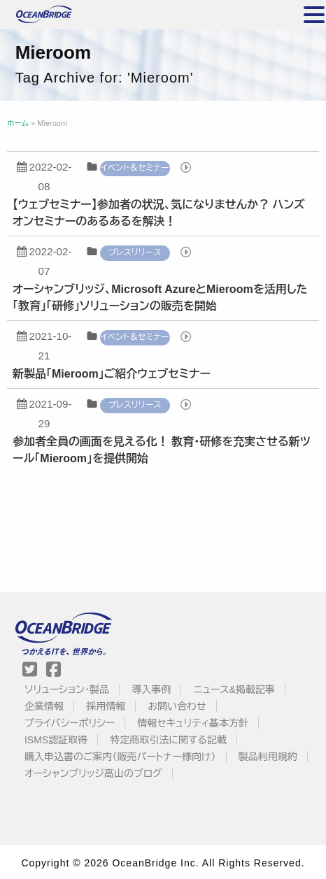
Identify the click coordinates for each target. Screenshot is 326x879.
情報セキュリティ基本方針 (192, 723)
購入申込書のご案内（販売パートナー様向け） (120, 756)
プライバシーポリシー (69, 723)
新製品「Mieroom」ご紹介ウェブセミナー (112, 374)
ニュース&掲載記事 (233, 689)
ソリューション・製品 (66, 689)
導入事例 (151, 689)
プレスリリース (135, 252)
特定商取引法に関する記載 (168, 739)
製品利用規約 (268, 756)
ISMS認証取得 (55, 739)
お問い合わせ (177, 706)
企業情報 (44, 706)
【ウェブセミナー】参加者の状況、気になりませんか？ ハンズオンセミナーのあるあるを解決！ (159, 213)
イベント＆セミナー (135, 168)
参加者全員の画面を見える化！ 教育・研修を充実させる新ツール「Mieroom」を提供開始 (162, 450)
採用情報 (105, 706)
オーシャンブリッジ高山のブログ (93, 773)
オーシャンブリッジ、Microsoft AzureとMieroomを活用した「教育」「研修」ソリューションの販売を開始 (160, 297)
